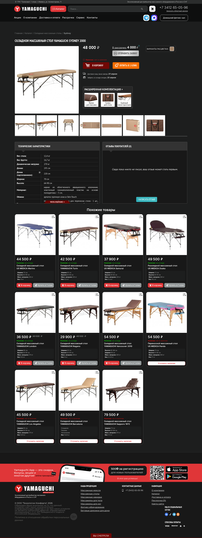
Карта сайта (158, 504)
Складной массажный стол (30, 265)
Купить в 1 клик (126, 65)
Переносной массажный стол (163, 343)
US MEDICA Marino (26, 268)
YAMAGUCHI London (26, 346)
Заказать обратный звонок (177, 11)
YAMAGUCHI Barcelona (71, 424)
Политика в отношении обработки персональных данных (42, 518)
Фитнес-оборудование (92, 507)
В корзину (24, 285)
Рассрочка (68, 17)
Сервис (80, 17)
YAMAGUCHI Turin (69, 268)
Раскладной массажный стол (162, 265)
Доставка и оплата (49, 17)
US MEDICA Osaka (156, 268)
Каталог (156, 493)
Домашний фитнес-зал (174, 18)
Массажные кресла (91, 490)
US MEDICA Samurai (114, 268)
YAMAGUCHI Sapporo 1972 (117, 424)
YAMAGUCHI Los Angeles (29, 424)
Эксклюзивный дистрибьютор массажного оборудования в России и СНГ (157, 2)
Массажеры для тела (91, 500)
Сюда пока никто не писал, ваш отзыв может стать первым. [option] (145, 169)
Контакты (92, 17)
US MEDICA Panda (156, 346)
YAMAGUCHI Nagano (70, 346)
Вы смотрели (101, 535)
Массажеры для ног (91, 504)
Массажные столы (90, 493)
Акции (17, 17)
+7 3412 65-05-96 (173, 7)
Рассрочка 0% (159, 500)
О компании (30, 17)
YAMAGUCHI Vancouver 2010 (118, 346)
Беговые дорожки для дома (95, 510)
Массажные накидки (91, 497)
